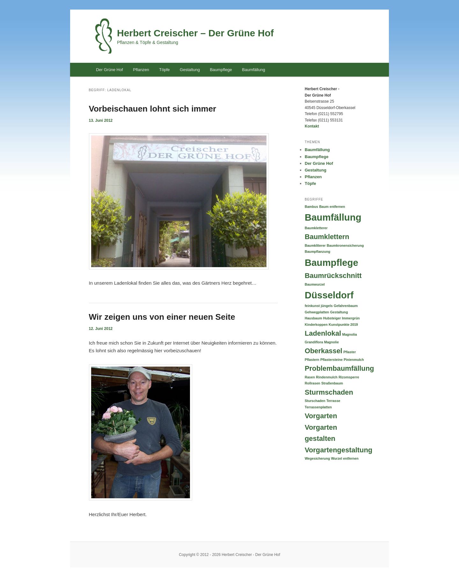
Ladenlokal (323, 333)
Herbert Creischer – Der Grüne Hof (195, 33)
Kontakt (312, 126)
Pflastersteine (331, 360)
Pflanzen (141, 69)
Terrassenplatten (318, 407)
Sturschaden (315, 401)
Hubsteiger (332, 318)
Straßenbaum (332, 383)
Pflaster (349, 352)
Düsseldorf (329, 295)
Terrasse (333, 401)
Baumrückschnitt (333, 276)
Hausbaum (313, 318)
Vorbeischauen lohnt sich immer (152, 108)
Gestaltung (190, 69)
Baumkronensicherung (345, 245)
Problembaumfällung (339, 368)
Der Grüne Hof (109, 69)
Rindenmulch (327, 377)
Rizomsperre (349, 377)
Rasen (310, 377)
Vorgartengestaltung (338, 450)
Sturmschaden (329, 392)
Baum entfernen (332, 206)
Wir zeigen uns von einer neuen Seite (162, 317)
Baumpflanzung (317, 251)
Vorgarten (321, 416)
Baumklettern (327, 237)
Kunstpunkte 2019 (343, 324)
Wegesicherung (317, 458)
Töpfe (164, 69)
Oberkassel (323, 351)
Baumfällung (253, 69)
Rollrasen (312, 383)
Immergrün (351, 318)
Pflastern (312, 360)
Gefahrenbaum (346, 306)
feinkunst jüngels (319, 306)
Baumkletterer (316, 228)
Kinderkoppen (316, 324)
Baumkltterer (315, 245)
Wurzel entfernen (345, 458)
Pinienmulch (354, 360)
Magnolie (331, 342)
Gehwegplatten (317, 312)
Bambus (311, 206)
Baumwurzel (315, 284)
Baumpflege (221, 69)
